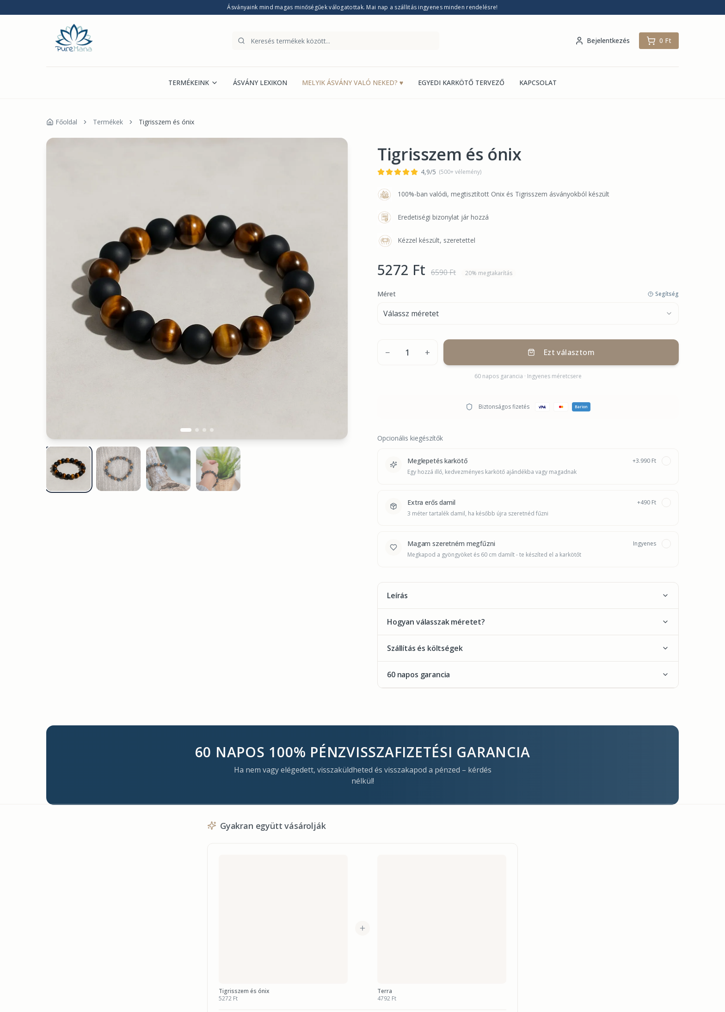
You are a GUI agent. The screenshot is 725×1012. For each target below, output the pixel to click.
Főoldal (61, 121)
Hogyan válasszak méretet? (528, 622)
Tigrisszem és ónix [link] (166, 121)
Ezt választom (561, 352)
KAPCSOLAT (538, 82)
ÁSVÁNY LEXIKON (260, 82)
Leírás (528, 595)
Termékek (108, 121)
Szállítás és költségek (528, 648)
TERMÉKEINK (193, 82)
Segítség (663, 294)
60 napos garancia (528, 674)
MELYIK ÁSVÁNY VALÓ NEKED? (352, 82)
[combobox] (528, 313)
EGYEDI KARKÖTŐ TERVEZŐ (461, 82)
